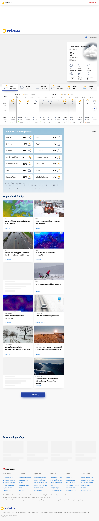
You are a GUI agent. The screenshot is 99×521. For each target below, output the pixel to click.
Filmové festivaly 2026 (56, 482)
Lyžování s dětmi (38, 487)
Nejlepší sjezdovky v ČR (40, 482)
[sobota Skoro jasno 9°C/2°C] (73, 87)
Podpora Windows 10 (52, 495)
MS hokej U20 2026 (71, 490)
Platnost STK (84, 487)
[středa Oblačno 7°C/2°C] (26, 87)
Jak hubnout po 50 (24, 485)
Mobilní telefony (19, 500)
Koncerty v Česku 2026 (56, 480)
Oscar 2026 (53, 485)
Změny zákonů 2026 (8, 485)
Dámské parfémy (39, 500)
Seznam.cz (92, 2)
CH (35, 185)
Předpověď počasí (23, 495)
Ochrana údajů (34, 512)
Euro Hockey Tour (70, 487)
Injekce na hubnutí (24, 487)
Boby (45, 497)
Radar (59, 512)
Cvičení (21, 482)
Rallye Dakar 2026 (86, 490)
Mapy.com (15, 495)
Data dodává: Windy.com (48, 512)
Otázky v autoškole (86, 485)
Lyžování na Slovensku (40, 485)
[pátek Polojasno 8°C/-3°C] (57, 87)
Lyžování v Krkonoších (40, 477)
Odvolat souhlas (67, 512)
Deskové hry (55, 500)
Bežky (33, 497)
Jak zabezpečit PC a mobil (65, 495)
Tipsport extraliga (70, 480)
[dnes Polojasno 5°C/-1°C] (10, 87)
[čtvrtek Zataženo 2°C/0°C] (42, 87)
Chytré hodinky (69, 500)
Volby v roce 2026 (8, 477)
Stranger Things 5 (55, 487)
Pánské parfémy (78, 500)
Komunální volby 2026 (9, 482)
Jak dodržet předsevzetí (25, 477)
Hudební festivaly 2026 (56, 477)
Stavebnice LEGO (29, 500)
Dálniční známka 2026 (87, 477)
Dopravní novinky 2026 (87, 480)
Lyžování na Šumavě (40, 480)
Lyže (18, 497)
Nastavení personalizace (81, 512)
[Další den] (95, 108)
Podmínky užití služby (22, 512)
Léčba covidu (32, 495)
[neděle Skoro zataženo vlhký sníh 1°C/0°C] (89, 87)
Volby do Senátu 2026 (9, 480)
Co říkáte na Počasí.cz (7, 512)
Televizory (61, 500)
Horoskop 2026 (7, 490)
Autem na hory (38, 490)
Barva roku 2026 (41, 495)
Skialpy (29, 497)
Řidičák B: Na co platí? (87, 482)
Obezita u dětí (22, 490)
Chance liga (69, 477)
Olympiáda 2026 (7, 487)
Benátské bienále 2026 (56, 490)
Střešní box (24, 497)
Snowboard (14, 497)
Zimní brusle (39, 497)
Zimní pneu (48, 500)
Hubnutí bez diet (23, 480)
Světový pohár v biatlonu (72, 485)
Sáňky (48, 497)
